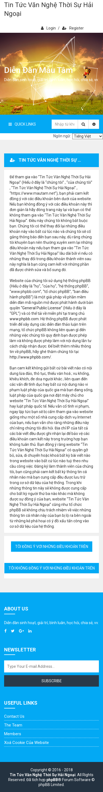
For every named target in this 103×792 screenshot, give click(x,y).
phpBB (52, 780)
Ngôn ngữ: (62, 136)
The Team (13, 725)
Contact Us (14, 716)
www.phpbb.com (24, 319)
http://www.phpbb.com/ (30, 357)
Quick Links (22, 124)
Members (12, 733)
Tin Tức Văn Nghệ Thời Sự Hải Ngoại (48, 9)
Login (48, 28)
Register (73, 28)
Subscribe (51, 681)
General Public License (41, 308)
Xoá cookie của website (26, 742)
